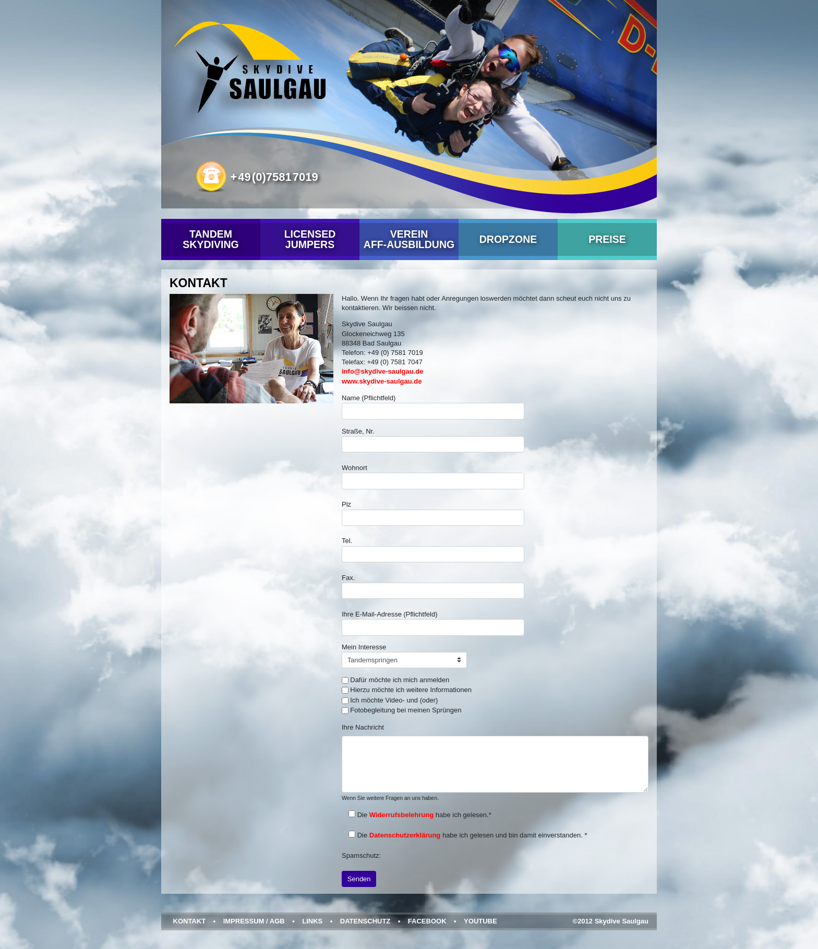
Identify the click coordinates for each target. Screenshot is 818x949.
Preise (607, 239)
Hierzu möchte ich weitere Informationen (411, 690)
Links (312, 921)
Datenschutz (365, 921)
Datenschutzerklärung (405, 835)
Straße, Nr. (433, 440)
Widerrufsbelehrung (401, 815)
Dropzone (508, 239)
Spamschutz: (361, 855)
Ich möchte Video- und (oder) (394, 700)
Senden (359, 879)
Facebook (427, 921)
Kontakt (189, 921)
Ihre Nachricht (363, 727)
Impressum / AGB (254, 921)
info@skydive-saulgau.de (382, 371)
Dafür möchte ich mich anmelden (399, 680)
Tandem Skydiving (210, 239)
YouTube (480, 921)
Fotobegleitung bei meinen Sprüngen (405, 710)
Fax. (433, 586)
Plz (433, 513)
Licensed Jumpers (310, 239)
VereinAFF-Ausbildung (409, 239)
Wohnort (433, 476)
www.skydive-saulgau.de (382, 381)
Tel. (433, 549)
